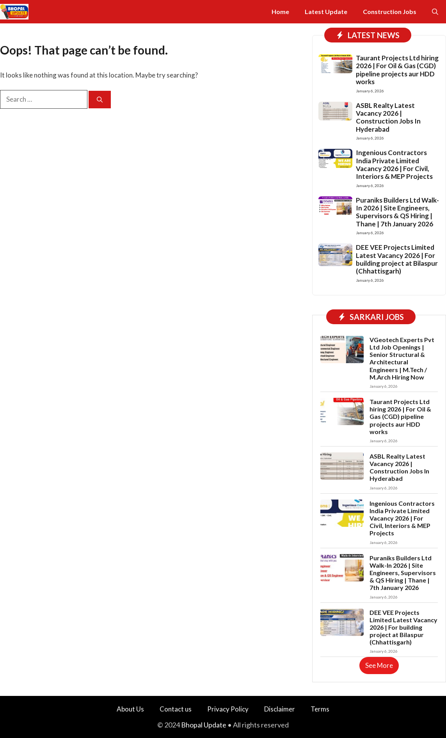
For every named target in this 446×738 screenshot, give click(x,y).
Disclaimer (279, 709)
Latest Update (326, 11)
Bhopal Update (203, 724)
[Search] (100, 99)
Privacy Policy (228, 709)
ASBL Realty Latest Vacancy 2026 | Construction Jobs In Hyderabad (388, 117)
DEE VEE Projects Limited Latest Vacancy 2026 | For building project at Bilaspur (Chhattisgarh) (397, 259)
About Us (130, 709)
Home (280, 11)
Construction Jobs (389, 11)
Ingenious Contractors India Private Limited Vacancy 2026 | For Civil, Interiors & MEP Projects (394, 164)
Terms (320, 709)
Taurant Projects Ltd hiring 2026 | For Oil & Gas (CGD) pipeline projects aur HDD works (397, 70)
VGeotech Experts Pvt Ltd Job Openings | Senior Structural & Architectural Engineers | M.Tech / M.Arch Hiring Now (402, 358)
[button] (435, 11)
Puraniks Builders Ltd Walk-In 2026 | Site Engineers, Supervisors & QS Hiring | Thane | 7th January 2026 (397, 212)
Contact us (176, 709)
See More (379, 665)
